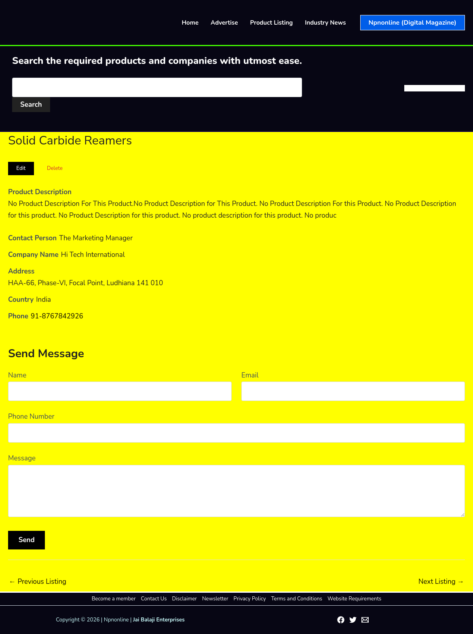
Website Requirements (354, 598)
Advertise (224, 23)
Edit (20, 168)
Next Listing (441, 581)
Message (22, 458)
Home (190, 23)
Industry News (325, 23)
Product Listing (271, 23)
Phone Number (31, 416)
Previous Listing (37, 581)
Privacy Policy (250, 598)
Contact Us (154, 598)
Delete (55, 168)
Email (249, 375)
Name (17, 375)
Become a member (114, 598)
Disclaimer (184, 598)
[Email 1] (365, 619)
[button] (412, 22)
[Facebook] (340, 619)
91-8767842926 (57, 316)
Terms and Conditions (296, 598)
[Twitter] (353, 619)
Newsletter (215, 598)
